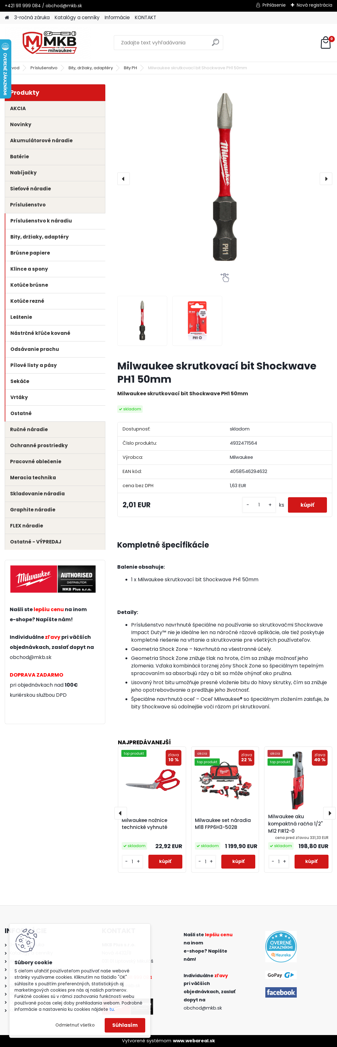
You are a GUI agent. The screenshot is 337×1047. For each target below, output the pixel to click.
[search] (215, 45)
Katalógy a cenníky (77, 17)
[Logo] (48, 43)
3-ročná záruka (32, 17)
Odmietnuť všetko (75, 1025)
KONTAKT (145, 17)
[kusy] (259, 504)
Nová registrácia (314, 5)
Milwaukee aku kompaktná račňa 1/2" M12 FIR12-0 (295, 823)
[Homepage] (7, 18)
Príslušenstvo (44, 68)
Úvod (14, 68)
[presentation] (123, 178)
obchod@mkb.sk (31, 657)
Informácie (117, 17)
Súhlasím (125, 1025)
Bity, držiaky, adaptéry (91, 68)
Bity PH (130, 68)
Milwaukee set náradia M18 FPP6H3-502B (223, 824)
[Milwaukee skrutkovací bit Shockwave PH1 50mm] (224, 178)
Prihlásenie (274, 5)
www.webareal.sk (194, 1041)
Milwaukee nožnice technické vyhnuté (144, 824)
